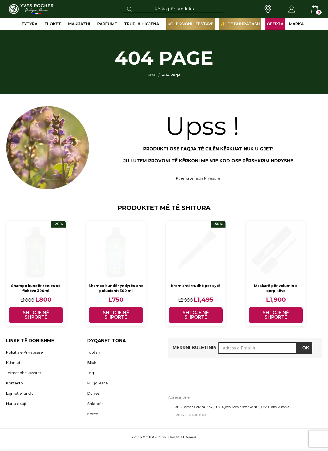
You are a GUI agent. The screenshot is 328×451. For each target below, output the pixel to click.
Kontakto (14, 383)
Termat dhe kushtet (23, 373)
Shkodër (95, 403)
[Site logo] (31, 8)
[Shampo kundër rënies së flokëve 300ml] (36, 250)
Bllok (91, 362)
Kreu (152, 75)
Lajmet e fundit (19, 393)
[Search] (173, 9)
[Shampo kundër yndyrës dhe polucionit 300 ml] (116, 250)
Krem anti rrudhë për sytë (196, 285)
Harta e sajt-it (18, 403)
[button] (36, 315)
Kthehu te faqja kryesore (198, 178)
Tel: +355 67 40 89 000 (190, 415)
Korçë (92, 414)
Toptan (93, 352)
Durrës (93, 393)
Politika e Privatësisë (24, 352)
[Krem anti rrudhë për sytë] (196, 250)
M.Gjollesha (97, 383)
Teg (90, 373)
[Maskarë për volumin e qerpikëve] (277, 250)
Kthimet (13, 362)
